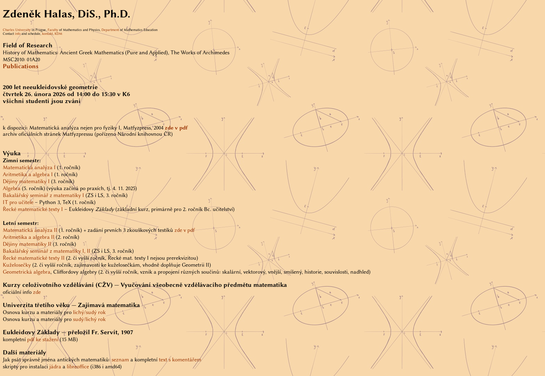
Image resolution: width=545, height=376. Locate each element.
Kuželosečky (17, 265)
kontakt (47, 34)
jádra (55, 366)
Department (110, 30)
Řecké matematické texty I (33, 209)
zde (37, 292)
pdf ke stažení (42, 339)
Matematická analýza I (29, 167)
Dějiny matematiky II (27, 244)
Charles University (17, 30)
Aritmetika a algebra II (29, 237)
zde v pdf (184, 230)
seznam (120, 360)
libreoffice (78, 366)
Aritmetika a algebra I (28, 174)
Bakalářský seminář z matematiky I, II (46, 251)
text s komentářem (180, 360)
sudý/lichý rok (89, 319)
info (18, 34)
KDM (58, 34)
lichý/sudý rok (89, 312)
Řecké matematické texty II (34, 258)
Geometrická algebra (26, 272)
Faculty (53, 30)
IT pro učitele (18, 202)
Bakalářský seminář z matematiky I (43, 195)
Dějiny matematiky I (26, 181)
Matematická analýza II (30, 230)
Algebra (12, 188)
